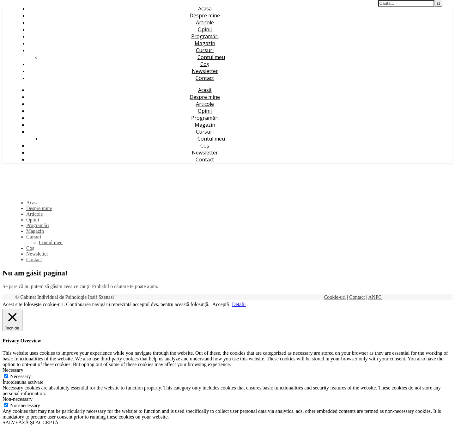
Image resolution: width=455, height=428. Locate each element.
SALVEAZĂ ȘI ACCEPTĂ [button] (30, 422)
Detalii (239, 304)
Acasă (205, 8)
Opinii (205, 29)
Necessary (20, 376)
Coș (204, 64)
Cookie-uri (335, 297)
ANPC (375, 297)
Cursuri (205, 50)
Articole (205, 22)
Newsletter (205, 71)
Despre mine (205, 15)
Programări (205, 36)
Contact (205, 78)
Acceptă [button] (220, 304)
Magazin (205, 43)
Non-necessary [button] (18, 399)
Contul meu (211, 57)
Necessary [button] (13, 370)
